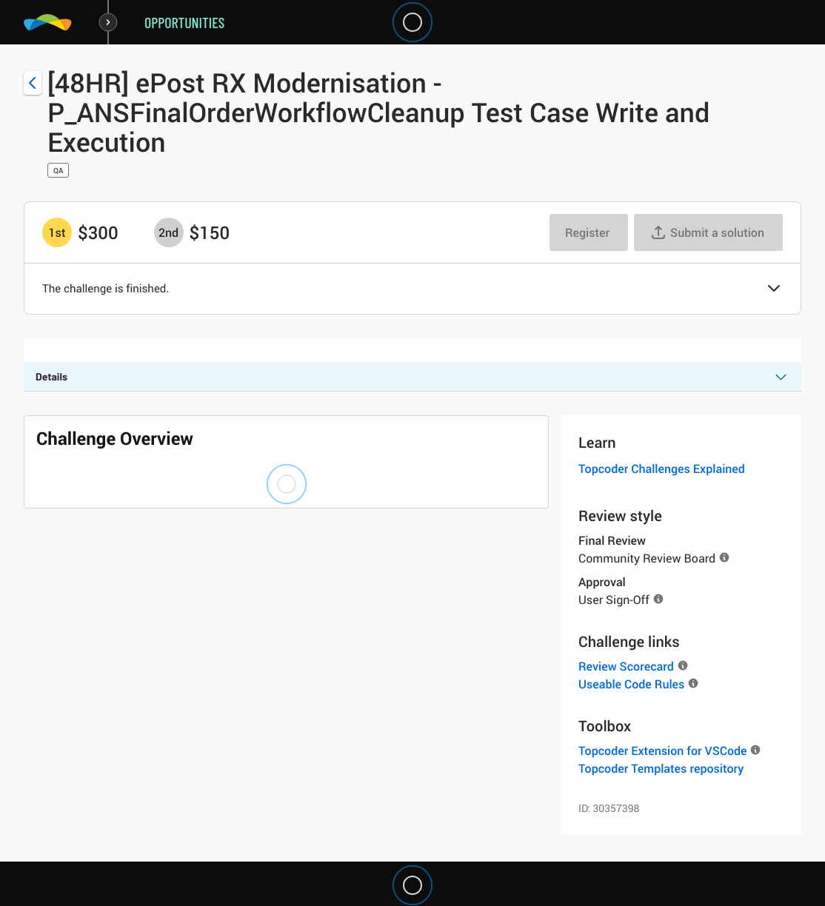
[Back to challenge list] (32, 83)
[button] (774, 289)
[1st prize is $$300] (57, 232)
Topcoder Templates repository (661, 768)
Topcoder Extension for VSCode (662, 750)
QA (58, 170)
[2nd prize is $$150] (169, 232)
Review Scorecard (626, 666)
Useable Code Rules (631, 684)
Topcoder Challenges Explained (661, 468)
